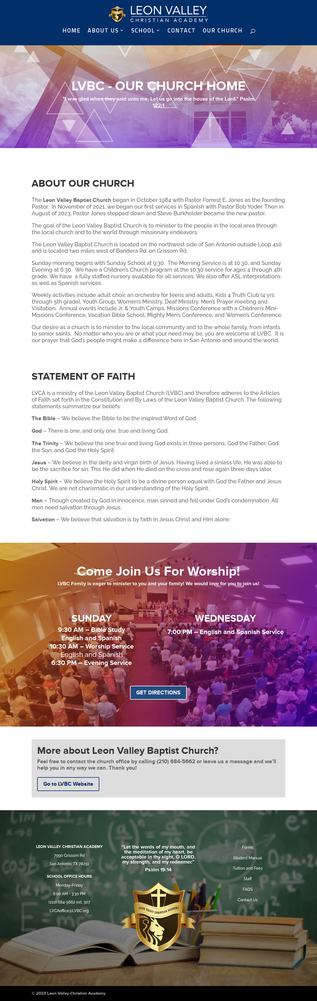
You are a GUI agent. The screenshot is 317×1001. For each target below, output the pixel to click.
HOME (71, 31)
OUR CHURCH (223, 31)
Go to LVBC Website (68, 784)
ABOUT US (103, 31)
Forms (247, 847)
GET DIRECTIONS (158, 692)
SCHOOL (143, 31)
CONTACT (182, 31)
